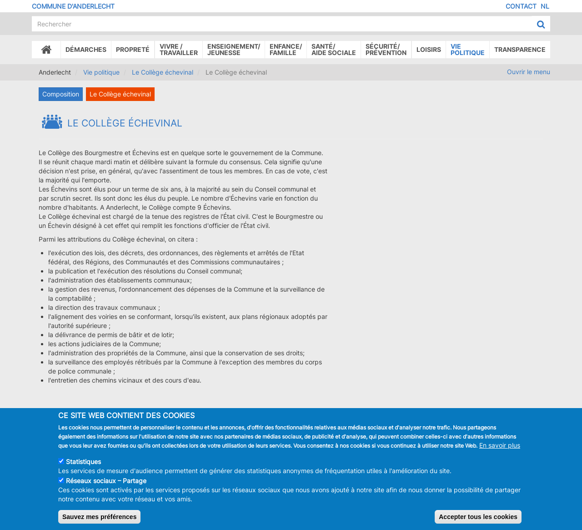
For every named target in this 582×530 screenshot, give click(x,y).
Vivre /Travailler (179, 49)
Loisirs (428, 49)
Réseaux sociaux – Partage (106, 483)
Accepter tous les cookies (478, 519)
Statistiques (83, 464)
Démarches (85, 49)
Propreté (133, 49)
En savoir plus (499, 447)
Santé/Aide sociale (333, 49)
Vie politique (468, 49)
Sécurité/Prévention (386, 49)
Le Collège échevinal (162, 72)
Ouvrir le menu (528, 72)
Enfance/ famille (286, 49)
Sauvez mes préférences (99, 519)
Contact (521, 6)
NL (545, 6)
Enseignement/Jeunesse (233, 49)
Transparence (520, 49)
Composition (60, 94)
